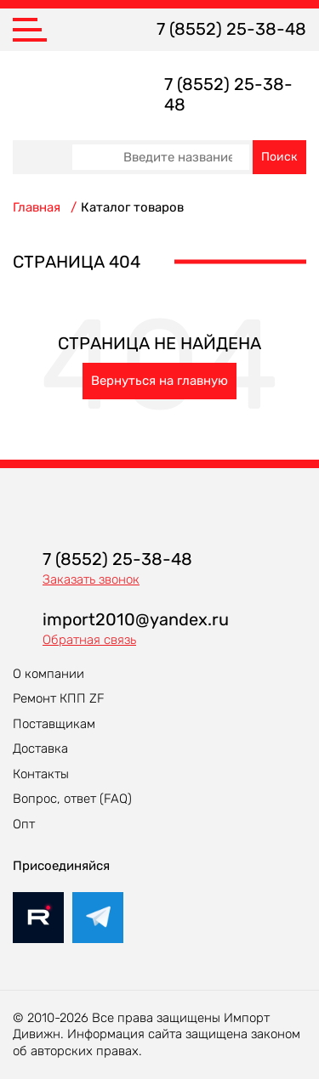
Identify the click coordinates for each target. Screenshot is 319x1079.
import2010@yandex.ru (136, 619)
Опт (24, 824)
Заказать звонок (91, 579)
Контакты (41, 774)
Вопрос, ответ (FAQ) (72, 798)
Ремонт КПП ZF (59, 698)
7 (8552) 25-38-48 (231, 29)
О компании (48, 673)
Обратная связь (89, 639)
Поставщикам (54, 724)
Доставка (40, 748)
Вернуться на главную (159, 380)
